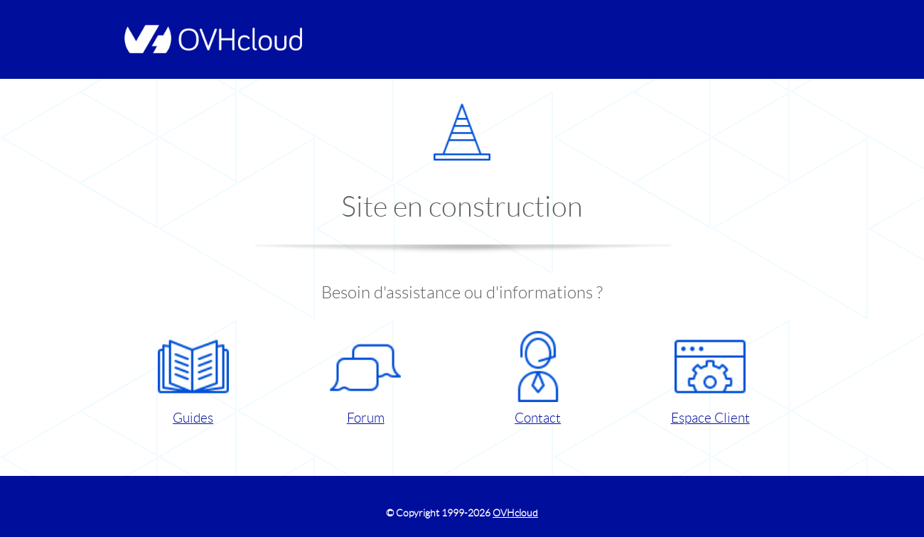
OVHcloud (515, 513)
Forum (365, 378)
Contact (538, 378)
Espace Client (710, 378)
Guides (193, 378)
